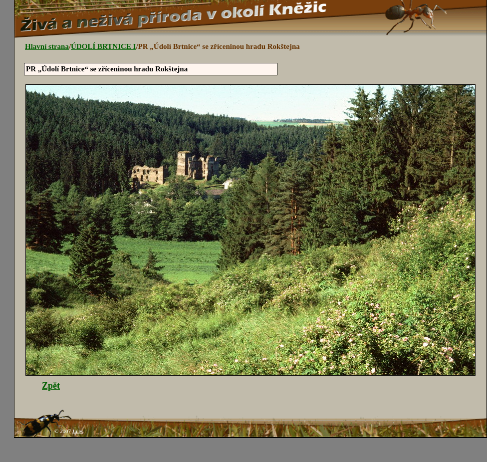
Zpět (51, 386)
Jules (77, 431)
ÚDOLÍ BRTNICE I (103, 46)
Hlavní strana (47, 46)
